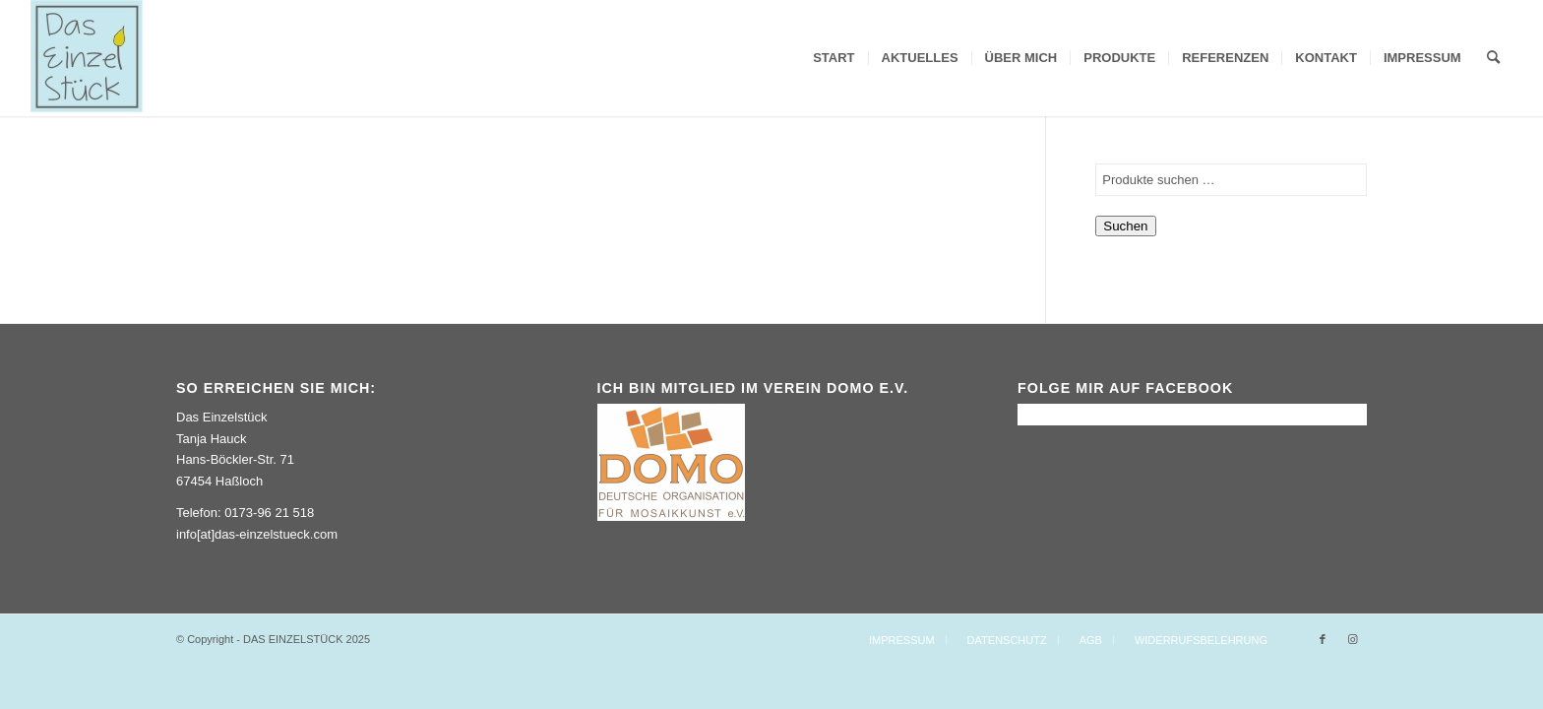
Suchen (1125, 226)
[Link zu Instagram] (1352, 639)
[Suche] (1493, 58)
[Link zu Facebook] (1322, 639)
